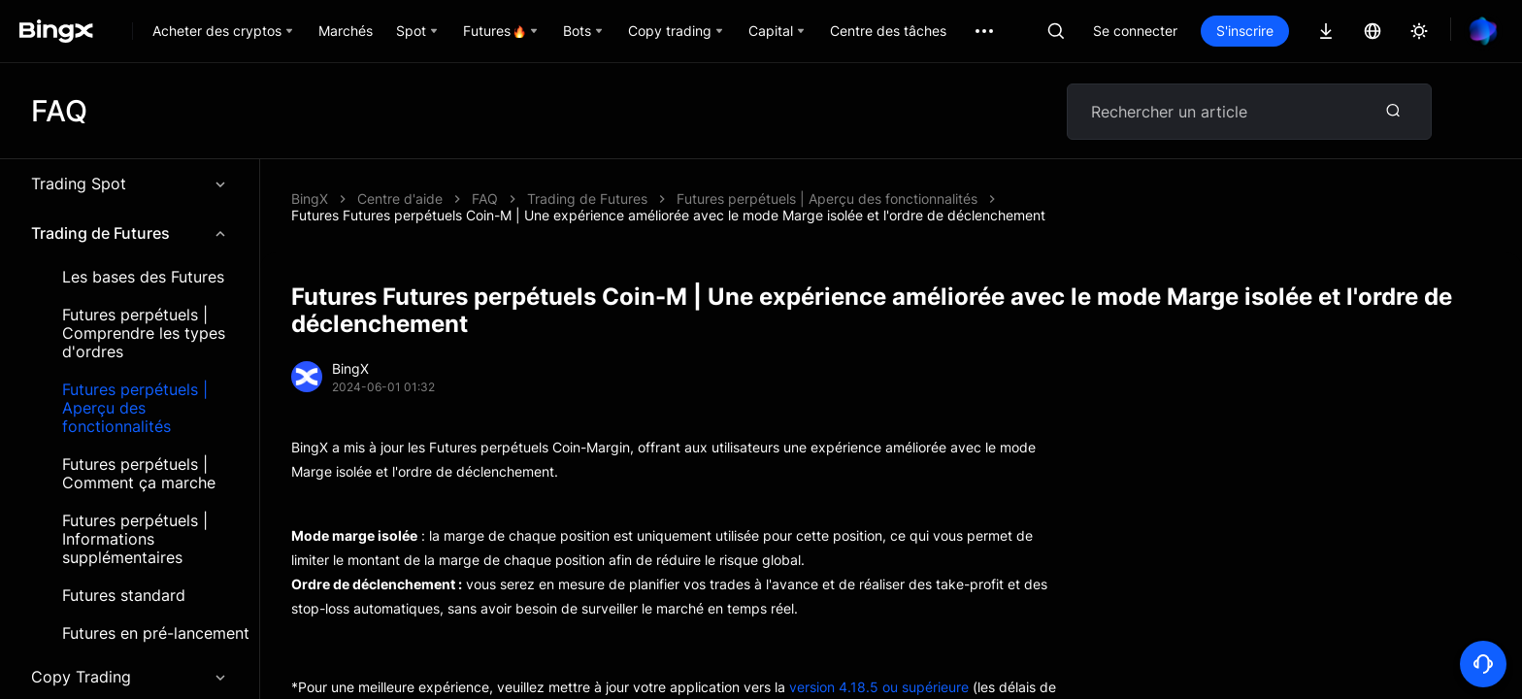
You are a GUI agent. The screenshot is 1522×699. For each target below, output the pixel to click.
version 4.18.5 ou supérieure (879, 687)
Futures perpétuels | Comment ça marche (138, 473)
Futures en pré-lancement (155, 633)
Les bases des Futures (143, 277)
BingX (309, 198)
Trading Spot (129, 183)
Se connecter (1135, 30)
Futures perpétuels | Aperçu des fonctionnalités (135, 408)
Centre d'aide (400, 198)
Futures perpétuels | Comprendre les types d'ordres (143, 333)
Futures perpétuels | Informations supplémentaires (135, 539)
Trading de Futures (129, 233)
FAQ (485, 198)
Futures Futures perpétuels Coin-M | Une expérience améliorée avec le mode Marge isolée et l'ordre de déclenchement (668, 215)
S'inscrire (1245, 30)
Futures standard (123, 595)
